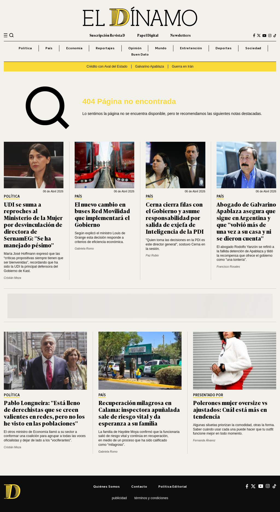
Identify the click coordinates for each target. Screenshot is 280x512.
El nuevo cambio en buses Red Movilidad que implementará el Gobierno (102, 214)
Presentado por (208, 395)
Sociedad (253, 48)
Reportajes (105, 48)
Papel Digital (147, 35)
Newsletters (180, 35)
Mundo (161, 48)
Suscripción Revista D (107, 35)
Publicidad (119, 498)
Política (25, 48)
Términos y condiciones (151, 498)
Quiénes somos (106, 486)
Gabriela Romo (84, 248)
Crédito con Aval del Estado (107, 66)
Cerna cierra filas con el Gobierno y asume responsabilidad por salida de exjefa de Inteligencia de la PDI (175, 218)
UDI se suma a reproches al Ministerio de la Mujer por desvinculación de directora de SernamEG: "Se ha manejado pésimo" (33, 224)
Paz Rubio (152, 255)
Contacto (139, 486)
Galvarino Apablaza (149, 66)
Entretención (191, 48)
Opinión (134, 48)
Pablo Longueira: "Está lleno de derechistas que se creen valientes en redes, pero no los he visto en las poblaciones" (44, 412)
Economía (74, 48)
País (48, 48)
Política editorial (172, 486)
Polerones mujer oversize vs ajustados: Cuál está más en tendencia (230, 409)
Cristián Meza (12, 277)
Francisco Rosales (228, 266)
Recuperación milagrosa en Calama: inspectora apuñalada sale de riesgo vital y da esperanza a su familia (139, 412)
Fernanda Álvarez (204, 440)
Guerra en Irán (182, 66)
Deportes (223, 48)
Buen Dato (140, 54)
